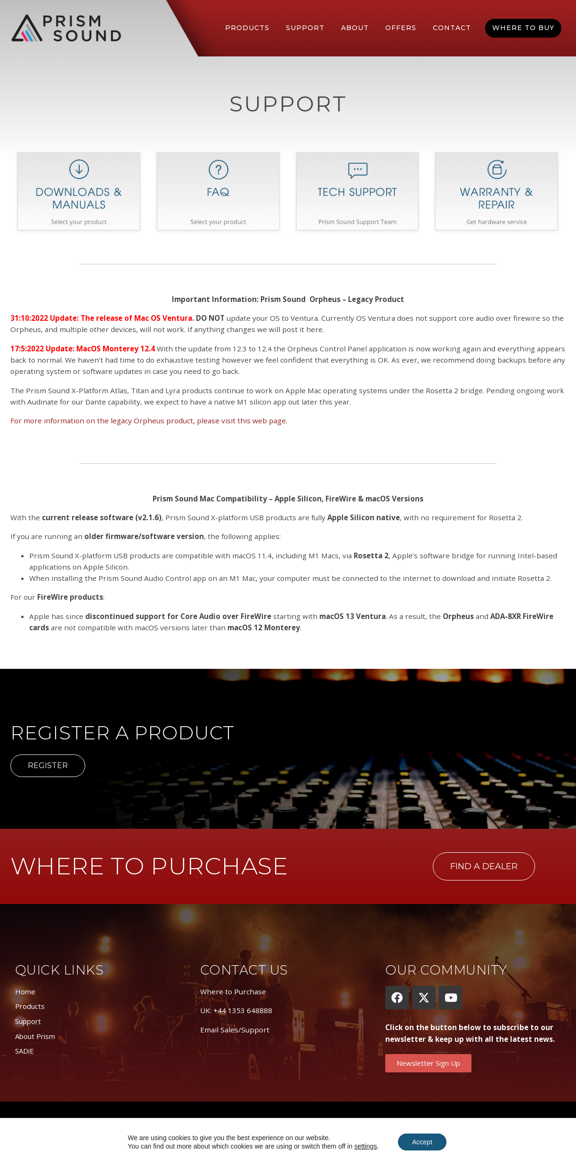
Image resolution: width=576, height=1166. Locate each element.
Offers (400, 28)
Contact (452, 28)
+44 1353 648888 (242, 1010)
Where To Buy (523, 28)
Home (25, 991)
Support (305, 28)
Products (247, 28)
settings (365, 1146)
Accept (422, 1142)
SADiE (24, 1050)
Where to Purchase (233, 991)
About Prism (35, 1036)
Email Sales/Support (234, 1029)
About (355, 28)
